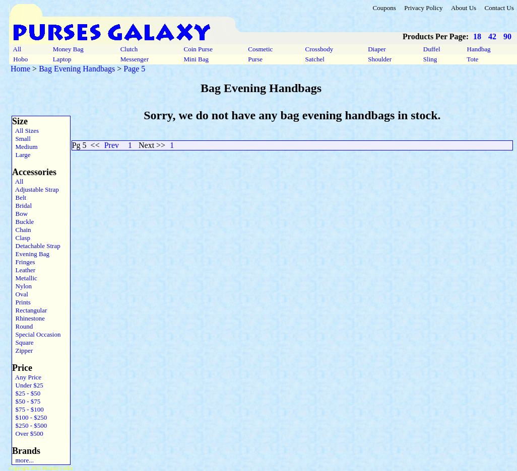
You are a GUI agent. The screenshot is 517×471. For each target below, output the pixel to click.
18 (477, 36)
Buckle (23, 221)
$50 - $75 (26, 401)
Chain (21, 229)
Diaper (376, 49)
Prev (111, 145)
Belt (19, 197)
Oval (20, 294)
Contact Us (499, 8)
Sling (430, 59)
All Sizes (25, 130)
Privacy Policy (423, 8)
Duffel (432, 49)
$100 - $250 (29, 417)
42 (492, 36)
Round (22, 326)
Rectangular (29, 310)
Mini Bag (196, 59)
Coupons (384, 8)
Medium (25, 146)
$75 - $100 (28, 409)
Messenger (134, 59)
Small (21, 138)
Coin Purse (198, 49)
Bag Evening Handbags (77, 68)
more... (23, 460)
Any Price (26, 377)
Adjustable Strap (35, 189)
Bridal (22, 205)
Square (23, 342)
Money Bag (68, 49)
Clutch (128, 49)
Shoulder (379, 59)
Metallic (24, 278)
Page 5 (134, 68)
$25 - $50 (26, 393)
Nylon (22, 286)
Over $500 (27, 433)
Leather (23, 270)
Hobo (20, 59)
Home (20, 68)
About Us (463, 8)
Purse (255, 59)
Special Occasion (36, 334)
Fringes (23, 262)
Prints (21, 302)
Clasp (21, 238)
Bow (20, 213)
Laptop (62, 59)
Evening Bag (30, 254)
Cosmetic (260, 49)
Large (21, 155)
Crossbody (319, 49)
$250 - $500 (29, 425)
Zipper (22, 350)
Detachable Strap (36, 246)
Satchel (314, 59)
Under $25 (27, 385)
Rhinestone (28, 318)
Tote (472, 59)
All (17, 49)
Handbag (478, 49)
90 (507, 36)
